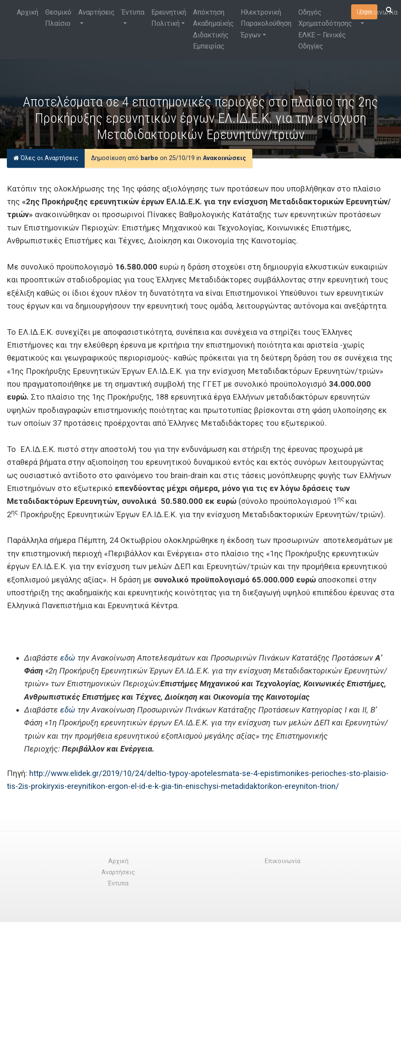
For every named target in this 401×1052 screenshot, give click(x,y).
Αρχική (27, 12)
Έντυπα (133, 12)
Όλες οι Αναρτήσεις (45, 158)
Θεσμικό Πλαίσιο (58, 17)
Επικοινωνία (378, 12)
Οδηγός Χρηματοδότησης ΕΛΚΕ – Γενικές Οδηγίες (325, 29)
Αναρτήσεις (96, 12)
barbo (149, 158)
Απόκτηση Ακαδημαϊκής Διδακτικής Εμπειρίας (213, 29)
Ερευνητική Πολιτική (168, 17)
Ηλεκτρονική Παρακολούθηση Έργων (266, 23)
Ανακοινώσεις (224, 158)
